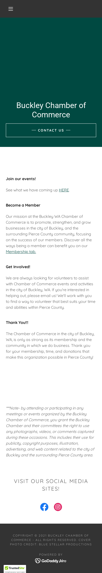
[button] (11, 9)
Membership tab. (21, 251)
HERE (64, 189)
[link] (44, 508)
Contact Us (51, 130)
